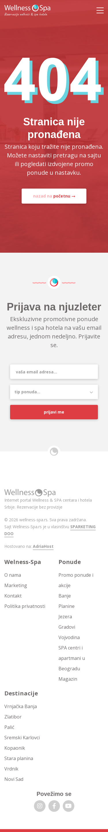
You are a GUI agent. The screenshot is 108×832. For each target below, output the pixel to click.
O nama (12, 575)
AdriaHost (43, 546)
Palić (9, 727)
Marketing (15, 585)
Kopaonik (14, 748)
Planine (66, 606)
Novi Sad (13, 779)
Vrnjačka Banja (20, 706)
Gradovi (66, 627)
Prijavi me (54, 412)
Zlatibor (13, 717)
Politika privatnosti (24, 606)
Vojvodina (69, 637)
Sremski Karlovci (22, 737)
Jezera (65, 616)
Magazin (67, 679)
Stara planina (18, 758)
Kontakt (13, 596)
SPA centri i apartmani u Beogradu (71, 658)
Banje (64, 596)
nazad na (51, 196)
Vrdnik (11, 769)
